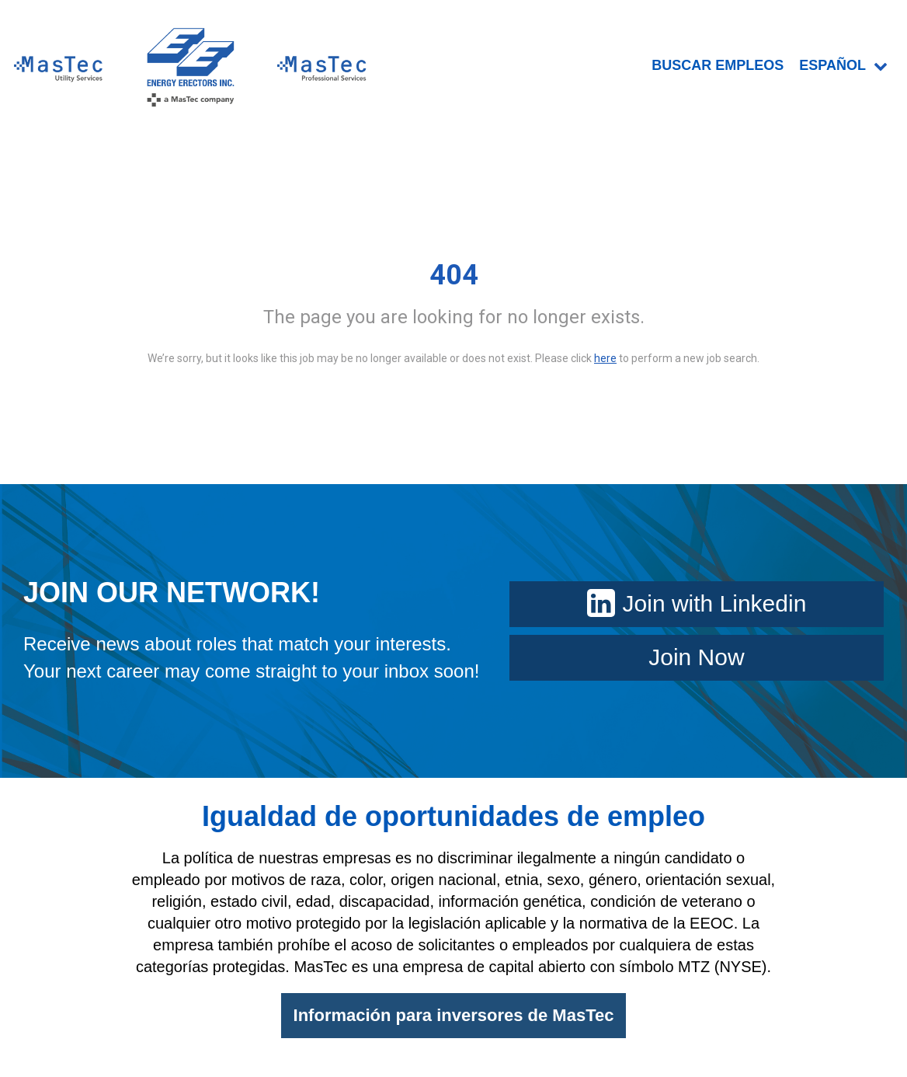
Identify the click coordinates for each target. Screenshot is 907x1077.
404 (453, 275)
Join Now (696, 657)
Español (843, 65)
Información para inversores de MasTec (454, 1015)
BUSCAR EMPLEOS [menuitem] (718, 65)
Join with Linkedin (697, 603)
